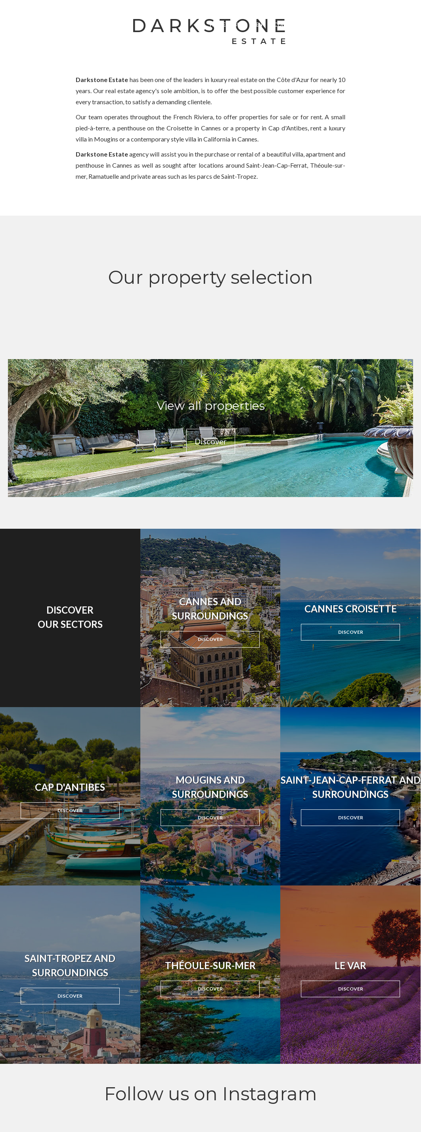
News (344, 24)
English (404, 8)
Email (352, 8)
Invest (319, 24)
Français (379, 8)
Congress (288, 24)
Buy (238, 24)
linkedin (336, 8)
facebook (303, 8)
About (369, 24)
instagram (320, 8)
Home (218, 24)
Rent (259, 24)
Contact (400, 24)
